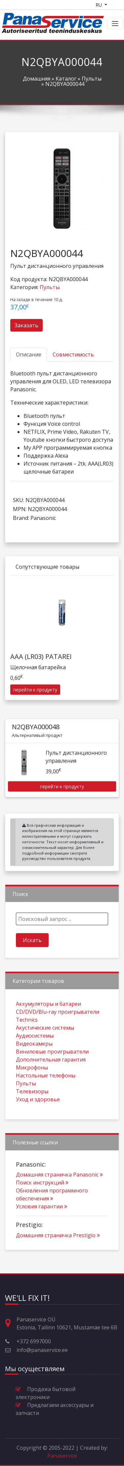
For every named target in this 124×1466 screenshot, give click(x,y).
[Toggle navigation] (115, 23)
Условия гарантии (41, 1229)
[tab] (28, 354)
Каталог (66, 78)
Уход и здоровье (38, 1121)
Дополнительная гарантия (51, 1082)
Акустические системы (45, 1050)
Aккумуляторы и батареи (48, 1026)
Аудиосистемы (35, 1058)
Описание (28, 354)
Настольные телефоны (45, 1098)
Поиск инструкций (42, 1205)
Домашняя (36, 78)
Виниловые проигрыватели (52, 1074)
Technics (27, 1042)
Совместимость (73, 354)
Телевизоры (32, 1113)
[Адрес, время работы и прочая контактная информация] (10, 1323)
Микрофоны (32, 1090)
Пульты (92, 78)
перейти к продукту (35, 712)
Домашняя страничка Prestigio (58, 1258)
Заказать (26, 325)
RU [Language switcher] (99, 5)
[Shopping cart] (116, 5)
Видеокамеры (34, 1066)
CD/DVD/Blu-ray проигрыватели (57, 1034)
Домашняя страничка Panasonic (59, 1197)
